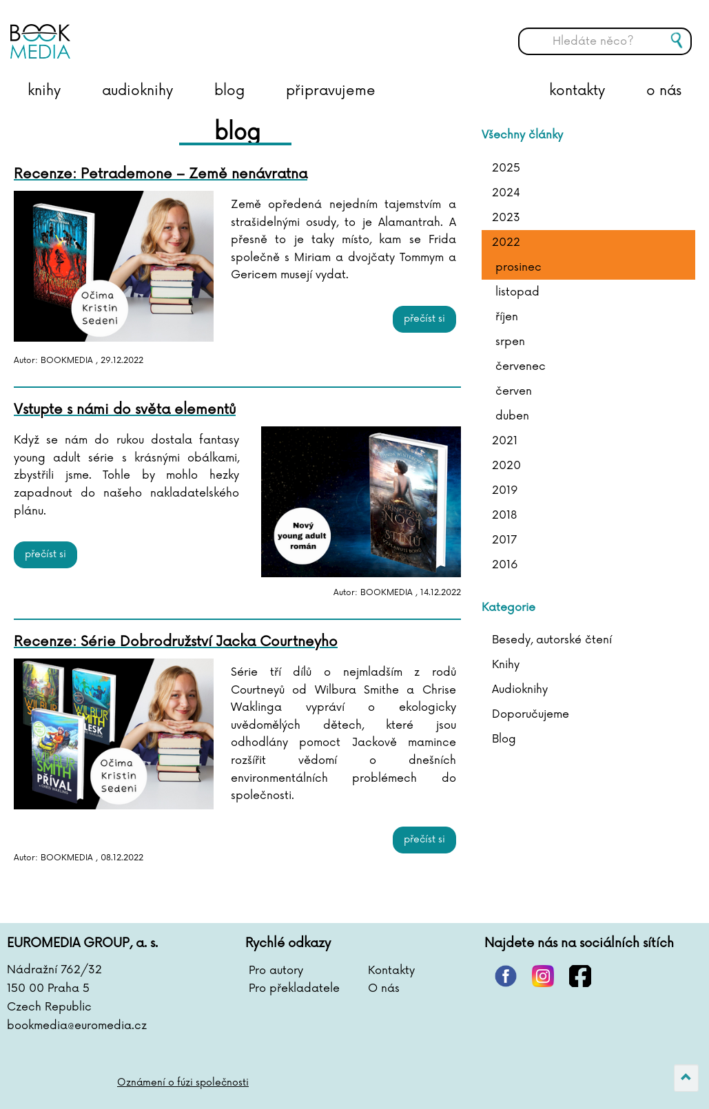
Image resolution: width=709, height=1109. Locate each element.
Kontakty (391, 970)
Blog (504, 739)
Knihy (506, 665)
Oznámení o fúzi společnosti (183, 1082)
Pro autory (276, 970)
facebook (580, 976)
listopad (517, 292)
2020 (506, 466)
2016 (505, 565)
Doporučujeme (530, 714)
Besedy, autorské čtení (552, 640)
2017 (504, 540)
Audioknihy (520, 689)
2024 (506, 193)
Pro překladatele (294, 988)
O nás (384, 988)
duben (512, 416)
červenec (520, 366)
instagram (543, 976)
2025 (506, 168)
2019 (505, 490)
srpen (510, 342)
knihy (44, 91)
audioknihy (137, 91)
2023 (506, 218)
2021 (504, 441)
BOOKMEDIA (148, 31)
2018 (504, 515)
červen (513, 391)
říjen (506, 317)
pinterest (506, 976)
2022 (506, 242)
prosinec (518, 267)
